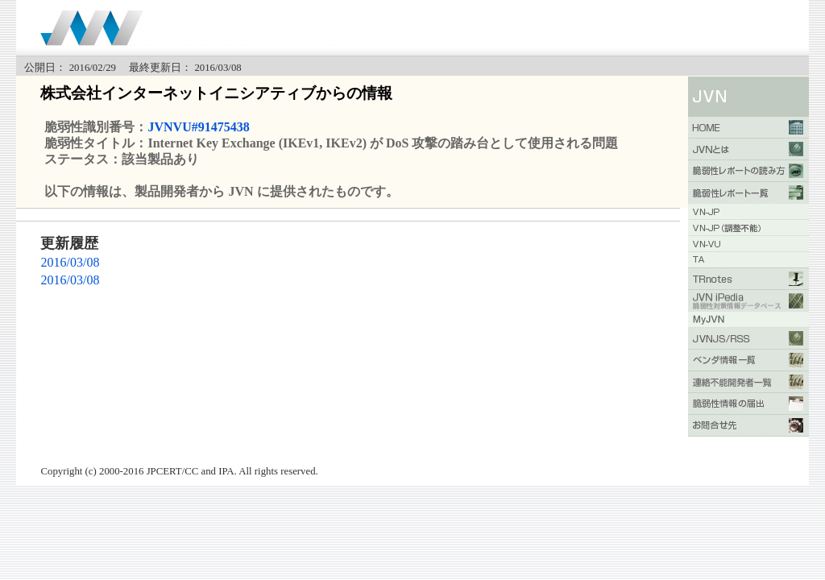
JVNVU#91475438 (198, 127)
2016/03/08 (69, 262)
